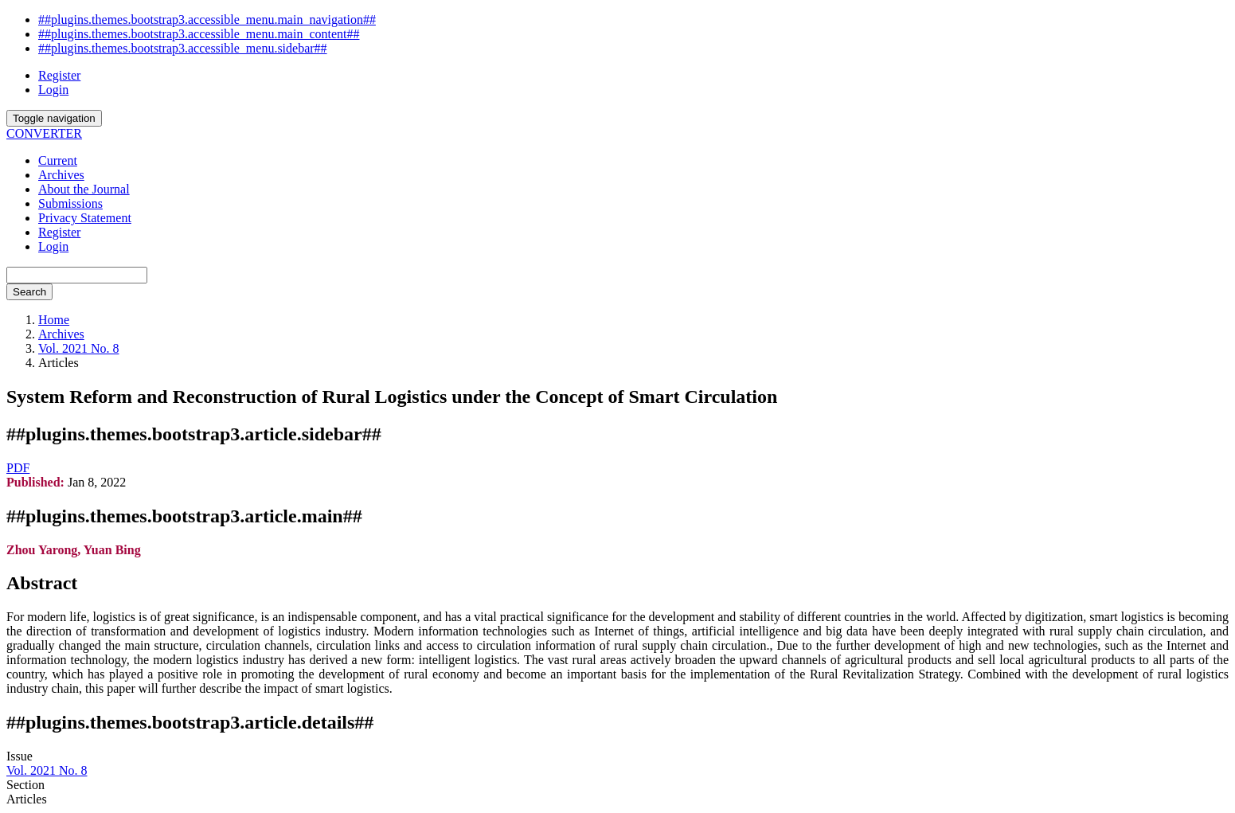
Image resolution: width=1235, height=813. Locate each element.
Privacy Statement (84, 218)
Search (29, 292)
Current (57, 160)
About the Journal (84, 189)
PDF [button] (17, 468)
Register (59, 75)
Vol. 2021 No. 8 (78, 348)
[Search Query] (76, 275)
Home (53, 319)
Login (53, 89)
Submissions (70, 203)
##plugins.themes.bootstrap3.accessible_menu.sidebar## (182, 48)
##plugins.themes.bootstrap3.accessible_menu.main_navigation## (207, 19)
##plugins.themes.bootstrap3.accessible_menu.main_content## (198, 34)
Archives (61, 175)
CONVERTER (44, 133)
